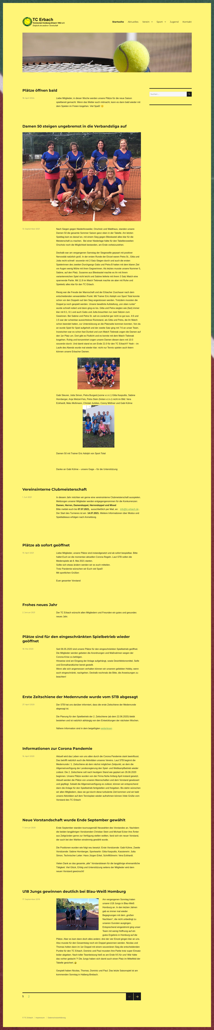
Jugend (174, 21)
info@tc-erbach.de (129, 509)
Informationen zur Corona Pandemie (57, 748)
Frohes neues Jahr (39, 604)
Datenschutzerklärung (57, 1018)
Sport (160, 21)
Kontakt (187, 21)
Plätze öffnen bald (39, 90)
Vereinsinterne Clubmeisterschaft (54, 489)
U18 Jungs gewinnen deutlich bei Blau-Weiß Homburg (74, 891)
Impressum (40, 1018)
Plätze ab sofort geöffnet (46, 545)
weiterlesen (106, 728)
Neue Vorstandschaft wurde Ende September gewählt (73, 820)
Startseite (118, 21)
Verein (146, 21)
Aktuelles (133, 21)
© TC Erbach (27, 1018)
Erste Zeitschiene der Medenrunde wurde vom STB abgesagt (80, 697)
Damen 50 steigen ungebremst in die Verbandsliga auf (74, 126)
